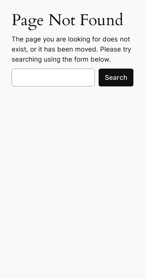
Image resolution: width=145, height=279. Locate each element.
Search (116, 77)
